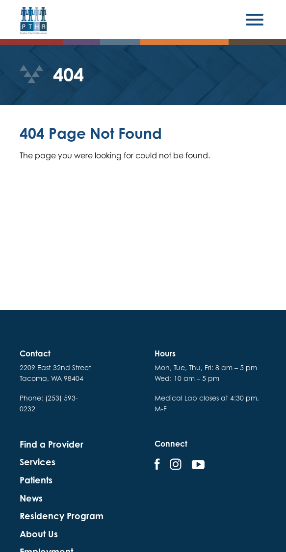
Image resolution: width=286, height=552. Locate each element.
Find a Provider (51, 444)
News (31, 498)
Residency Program (62, 516)
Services (37, 462)
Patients (36, 480)
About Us (39, 534)
